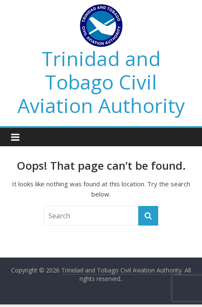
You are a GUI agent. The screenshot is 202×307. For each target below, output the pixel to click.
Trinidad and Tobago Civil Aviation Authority (101, 82)
